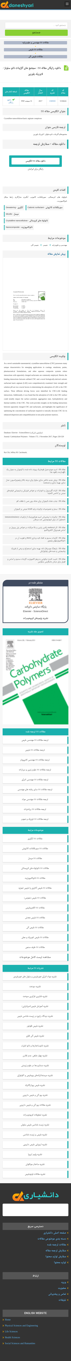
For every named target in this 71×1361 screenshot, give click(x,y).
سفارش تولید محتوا (56, 1256)
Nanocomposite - (19, 227)
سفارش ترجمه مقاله (56, 1250)
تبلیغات (62, 1300)
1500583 (52, 101)
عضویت (62, 1288)
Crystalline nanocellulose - (27, 221)
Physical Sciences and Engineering (21, 1325)
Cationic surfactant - (45, 208)
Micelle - (12, 214)
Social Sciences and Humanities (20, 1343)
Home (8, 1320)
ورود (63, 1282)
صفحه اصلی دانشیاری (54, 1233)
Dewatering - (14, 208)
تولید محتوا (60, 1262)
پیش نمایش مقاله (56, 254)
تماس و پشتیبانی (57, 1294)
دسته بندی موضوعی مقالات (52, 1239)
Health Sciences (12, 1337)
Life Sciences (11, 1331)
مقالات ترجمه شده (56, 1244)
